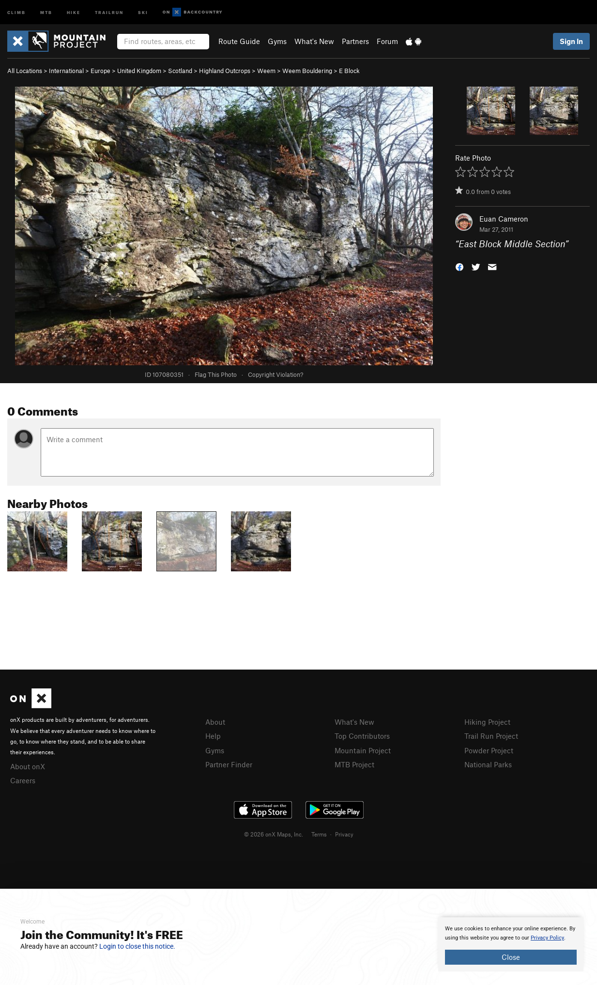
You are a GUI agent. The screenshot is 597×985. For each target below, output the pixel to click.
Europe (100, 71)
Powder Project (488, 750)
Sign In (571, 41)
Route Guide (239, 41)
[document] (511, 944)
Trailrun (109, 12)
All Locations (24, 71)
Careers (22, 780)
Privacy (344, 834)
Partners (355, 41)
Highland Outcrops (224, 71)
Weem (266, 71)
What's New (314, 41)
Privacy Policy (547, 938)
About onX (27, 766)
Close (511, 957)
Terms (319, 834)
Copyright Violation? (275, 374)
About (215, 721)
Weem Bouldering (307, 71)
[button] (459, 266)
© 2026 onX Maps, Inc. (273, 834)
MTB (46, 12)
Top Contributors (362, 735)
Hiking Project (487, 721)
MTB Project (354, 764)
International (66, 71)
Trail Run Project (491, 735)
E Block (349, 71)
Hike (73, 12)
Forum (387, 41)
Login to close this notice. (137, 946)
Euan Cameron (503, 218)
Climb (16, 12)
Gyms (277, 41)
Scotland (180, 71)
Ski (143, 12)
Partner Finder (228, 764)
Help (213, 735)
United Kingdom (139, 71)
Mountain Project (363, 750)
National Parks (488, 764)
